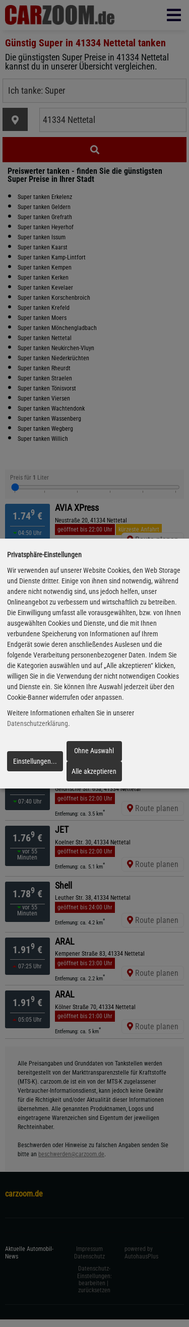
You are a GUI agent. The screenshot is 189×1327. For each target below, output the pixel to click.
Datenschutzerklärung (37, 723)
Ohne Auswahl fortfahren (94, 754)
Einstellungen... (35, 761)
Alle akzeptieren (94, 771)
